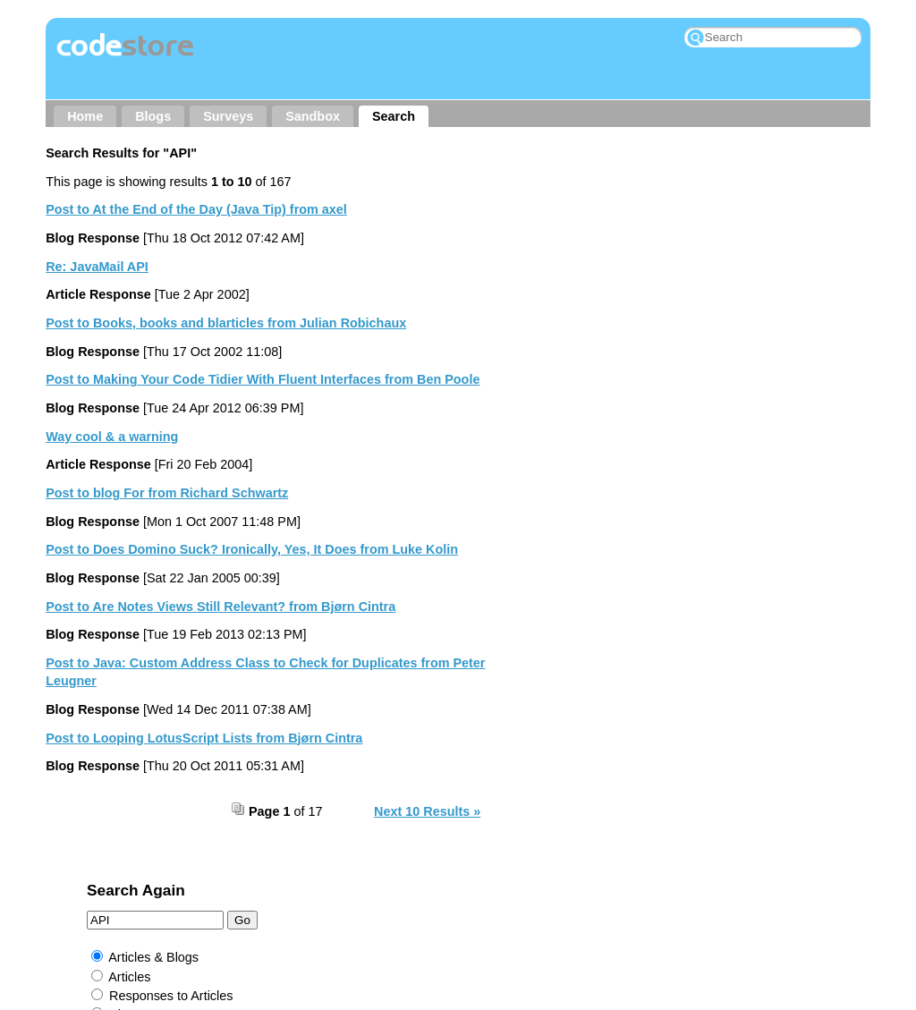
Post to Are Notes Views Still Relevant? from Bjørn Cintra (220, 606)
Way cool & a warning (112, 436)
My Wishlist (702, 883)
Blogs (153, 116)
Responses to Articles (608, 286)
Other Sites (350, 883)
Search (393, 116)
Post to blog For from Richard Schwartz (167, 493)
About (198, 883)
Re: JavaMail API (97, 266)
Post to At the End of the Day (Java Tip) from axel (196, 209)
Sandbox (312, 116)
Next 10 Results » (427, 811)
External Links (587, 361)
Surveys (228, 116)
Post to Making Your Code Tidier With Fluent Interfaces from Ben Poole (262, 379)
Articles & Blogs (591, 248)
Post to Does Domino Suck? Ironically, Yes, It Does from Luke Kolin (252, 549)
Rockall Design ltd (520, 914)
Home (85, 116)
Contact (265, 883)
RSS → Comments (586, 883)
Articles (567, 266)
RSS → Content (457, 883)
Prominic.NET (402, 938)
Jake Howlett (413, 914)
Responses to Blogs (604, 324)
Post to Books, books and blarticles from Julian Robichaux (226, 323)
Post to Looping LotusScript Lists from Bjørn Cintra (204, 738)
